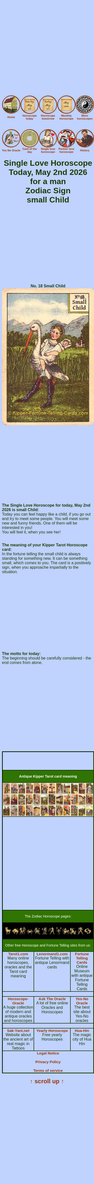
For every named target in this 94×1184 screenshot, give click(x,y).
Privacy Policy (48, 1062)
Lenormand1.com (52, 954)
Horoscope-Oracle (18, 1001)
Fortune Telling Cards (82, 958)
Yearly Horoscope (52, 1030)
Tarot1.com (18, 954)
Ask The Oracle (52, 999)
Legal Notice (48, 1053)
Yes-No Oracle (82, 1001)
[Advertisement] (46, 48)
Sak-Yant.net (18, 1030)
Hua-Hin (82, 1030)
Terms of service (48, 1070)
